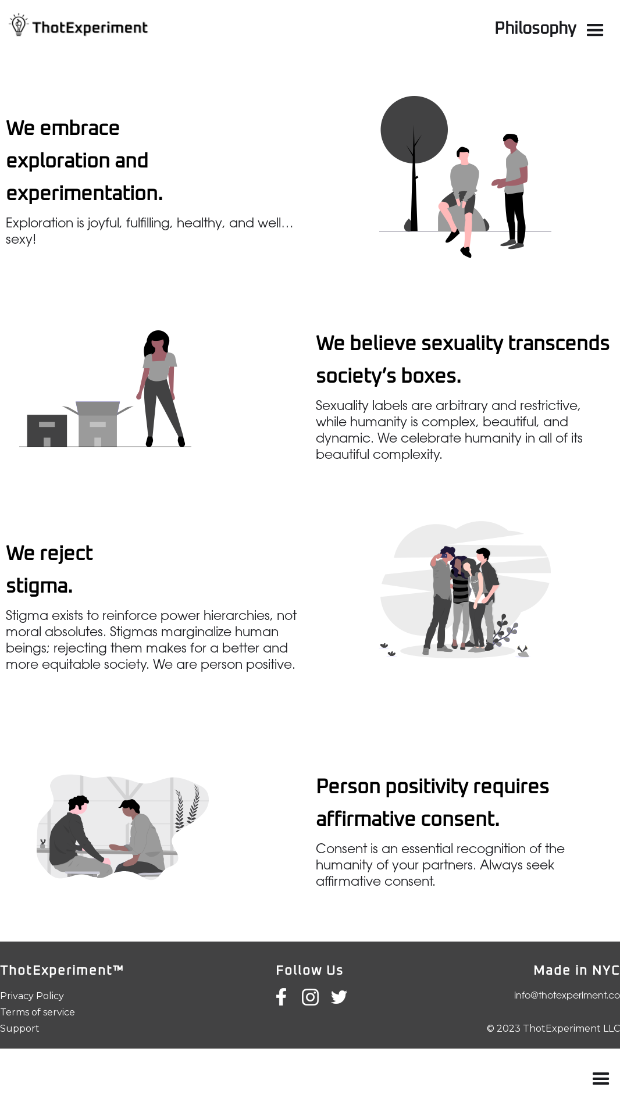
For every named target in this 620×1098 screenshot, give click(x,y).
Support (20, 1028)
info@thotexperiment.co (567, 996)
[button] (595, 30)
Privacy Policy (32, 995)
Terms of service (37, 1012)
